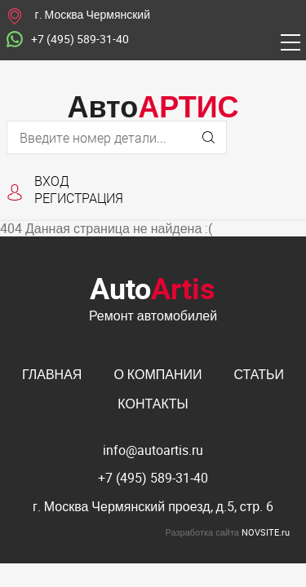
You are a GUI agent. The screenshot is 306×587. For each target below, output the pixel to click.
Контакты (153, 403)
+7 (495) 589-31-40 (68, 40)
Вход (51, 180)
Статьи (259, 374)
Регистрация (78, 197)
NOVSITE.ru (266, 532)
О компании (157, 374)
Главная (52, 374)
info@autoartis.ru (153, 450)
